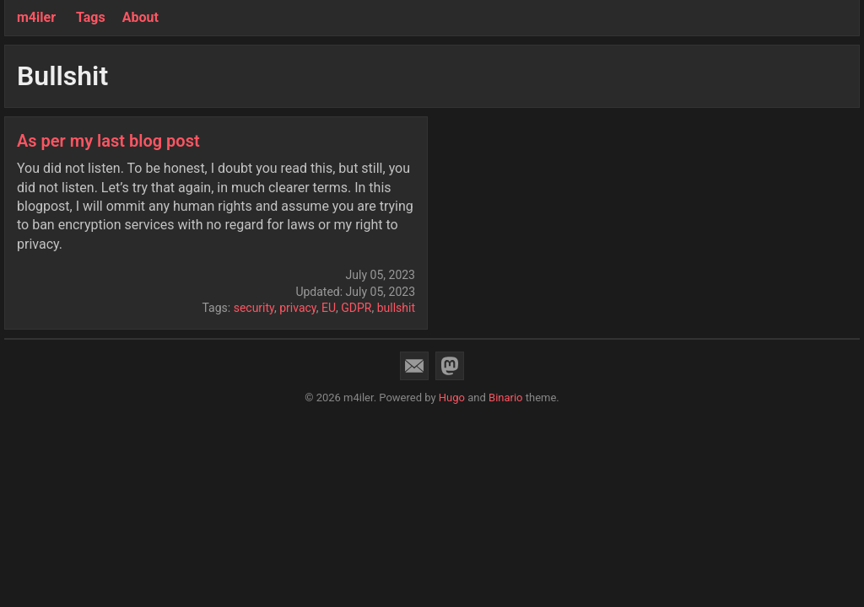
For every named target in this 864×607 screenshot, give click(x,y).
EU (328, 307)
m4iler (36, 17)
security (254, 307)
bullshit (396, 307)
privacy (297, 307)
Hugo (452, 397)
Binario (506, 397)
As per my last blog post (108, 141)
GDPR (356, 307)
